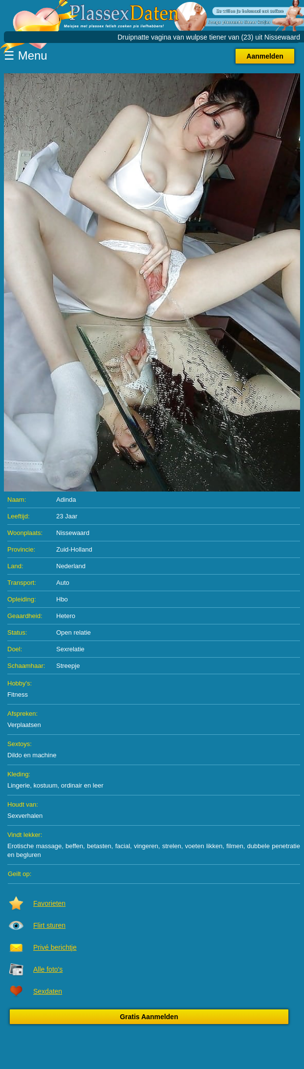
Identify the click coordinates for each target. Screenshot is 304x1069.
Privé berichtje (55, 947)
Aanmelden (264, 56)
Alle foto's (48, 969)
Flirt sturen (49, 925)
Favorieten (49, 903)
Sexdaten (47, 991)
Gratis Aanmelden (149, 1017)
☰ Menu (25, 55)
